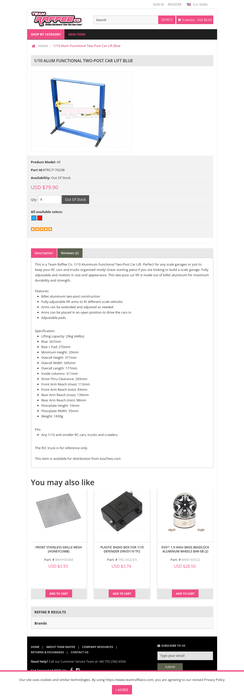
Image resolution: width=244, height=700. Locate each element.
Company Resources (97, 647)
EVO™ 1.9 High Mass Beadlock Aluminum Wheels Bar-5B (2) (185, 549)
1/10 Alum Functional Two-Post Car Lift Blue (86, 45)
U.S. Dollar (197, 4)
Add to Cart (59, 593)
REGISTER (174, 4)
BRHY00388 (64, 559)
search (167, 20)
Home (43, 45)
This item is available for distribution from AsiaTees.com (78, 458)
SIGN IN (158, 4)
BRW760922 (191, 559)
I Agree (122, 689)
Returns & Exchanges (47, 652)
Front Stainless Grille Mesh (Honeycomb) (59, 549)
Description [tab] (44, 253)
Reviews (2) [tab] (70, 253)
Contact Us (79, 652)
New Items (76, 34)
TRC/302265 (127, 559)
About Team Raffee (60, 647)
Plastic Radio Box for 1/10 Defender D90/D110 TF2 (121, 549)
